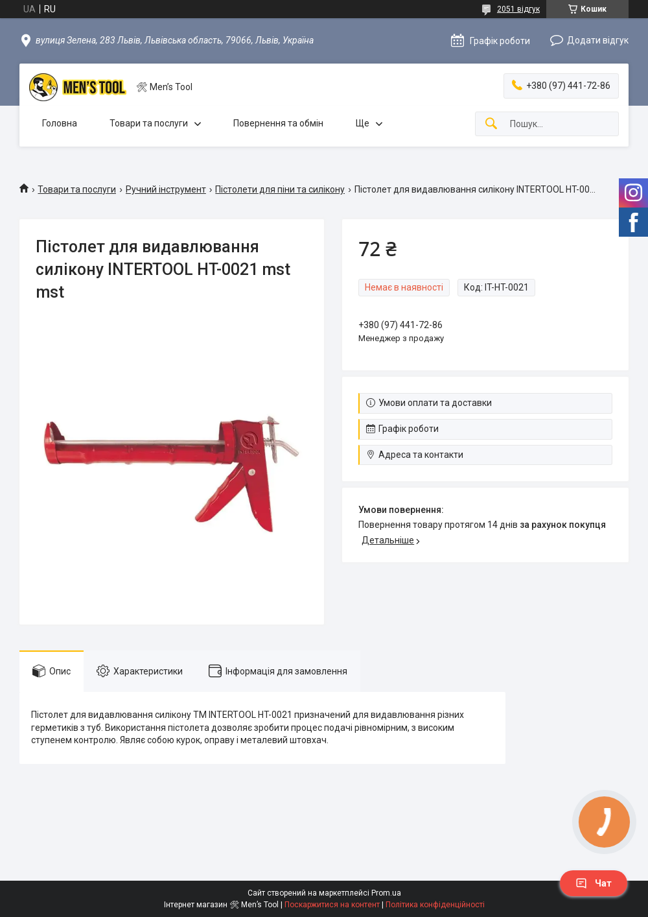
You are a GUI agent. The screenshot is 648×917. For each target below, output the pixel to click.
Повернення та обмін (278, 123)
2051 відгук (518, 9)
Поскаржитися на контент (332, 904)
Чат (593, 883)
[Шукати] (491, 124)
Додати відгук (598, 40)
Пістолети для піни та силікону (280, 189)
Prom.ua (386, 893)
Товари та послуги (149, 123)
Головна (59, 123)
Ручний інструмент (166, 189)
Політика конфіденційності (435, 904)
